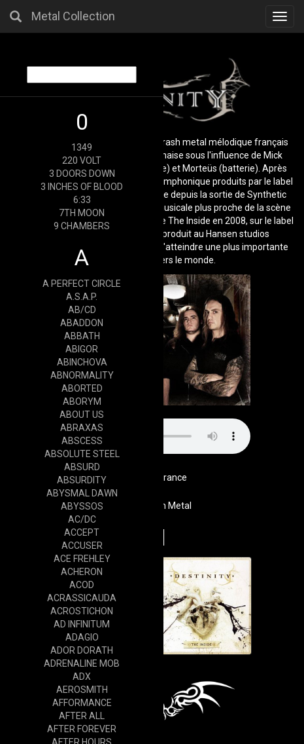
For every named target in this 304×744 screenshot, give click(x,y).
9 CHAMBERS (82, 226)
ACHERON (82, 572)
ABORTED (82, 388)
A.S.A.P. (81, 296)
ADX (82, 676)
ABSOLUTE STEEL (82, 454)
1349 (81, 147)
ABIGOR (81, 349)
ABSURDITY (82, 480)
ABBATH (82, 336)
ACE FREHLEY (82, 558)
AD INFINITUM (82, 624)
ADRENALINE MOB (82, 663)
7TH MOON (82, 213)
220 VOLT (81, 160)
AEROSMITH (82, 689)
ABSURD (82, 467)
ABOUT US (81, 414)
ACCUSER (82, 545)
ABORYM (82, 401)
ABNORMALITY (82, 375)
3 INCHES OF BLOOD (82, 186)
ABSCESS (82, 441)
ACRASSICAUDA (81, 598)
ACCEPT (81, 532)
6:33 (82, 200)
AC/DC (82, 519)
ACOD (81, 585)
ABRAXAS (81, 427)
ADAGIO (82, 637)
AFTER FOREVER (81, 729)
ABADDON (81, 323)
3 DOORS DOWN (82, 173)
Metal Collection (73, 16)
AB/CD (82, 310)
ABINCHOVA (82, 362)
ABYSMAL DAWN (82, 493)
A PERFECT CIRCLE (81, 283)
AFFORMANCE (82, 703)
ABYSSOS (82, 506)
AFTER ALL (82, 716)
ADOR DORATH (81, 650)
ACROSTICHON (81, 611)
